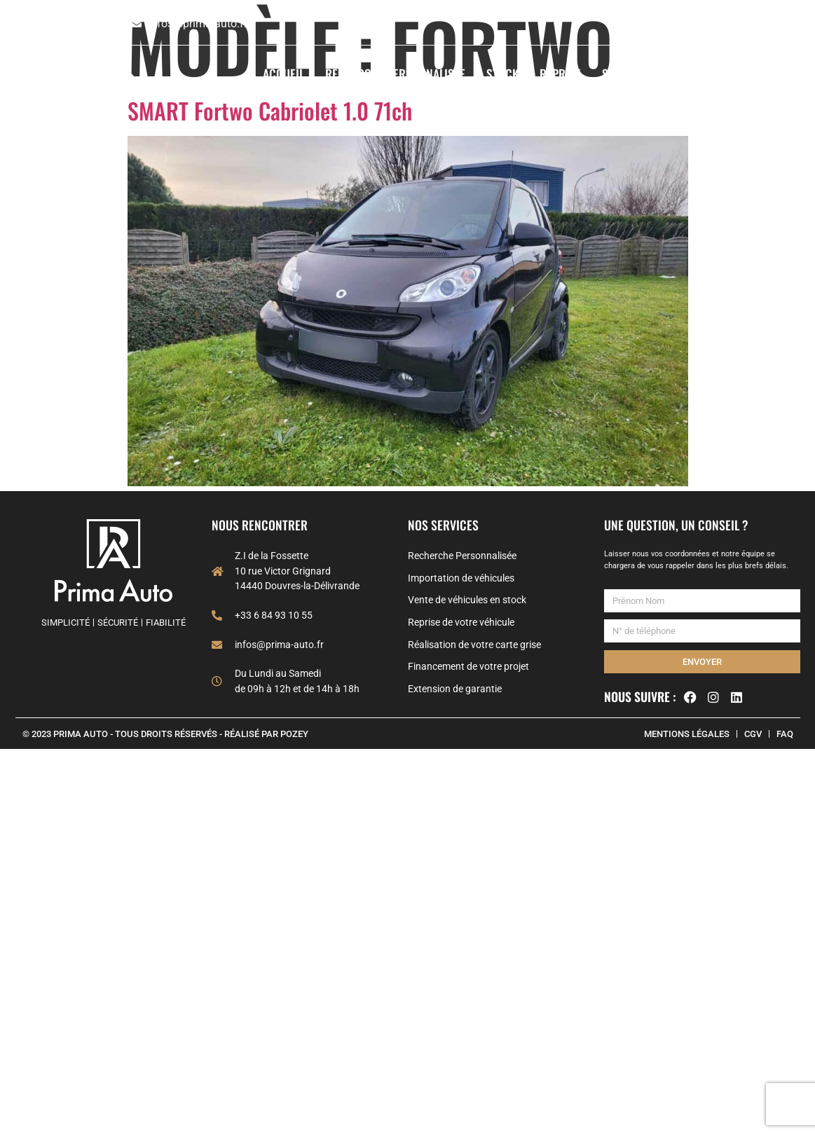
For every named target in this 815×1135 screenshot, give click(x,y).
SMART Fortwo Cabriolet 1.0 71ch (270, 110)
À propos (709, 73)
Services (633, 73)
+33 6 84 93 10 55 (76, 23)
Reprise (560, 73)
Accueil (283, 73)
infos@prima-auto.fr (197, 23)
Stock (502, 73)
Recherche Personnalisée (395, 73)
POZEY (294, 734)
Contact (777, 73)
